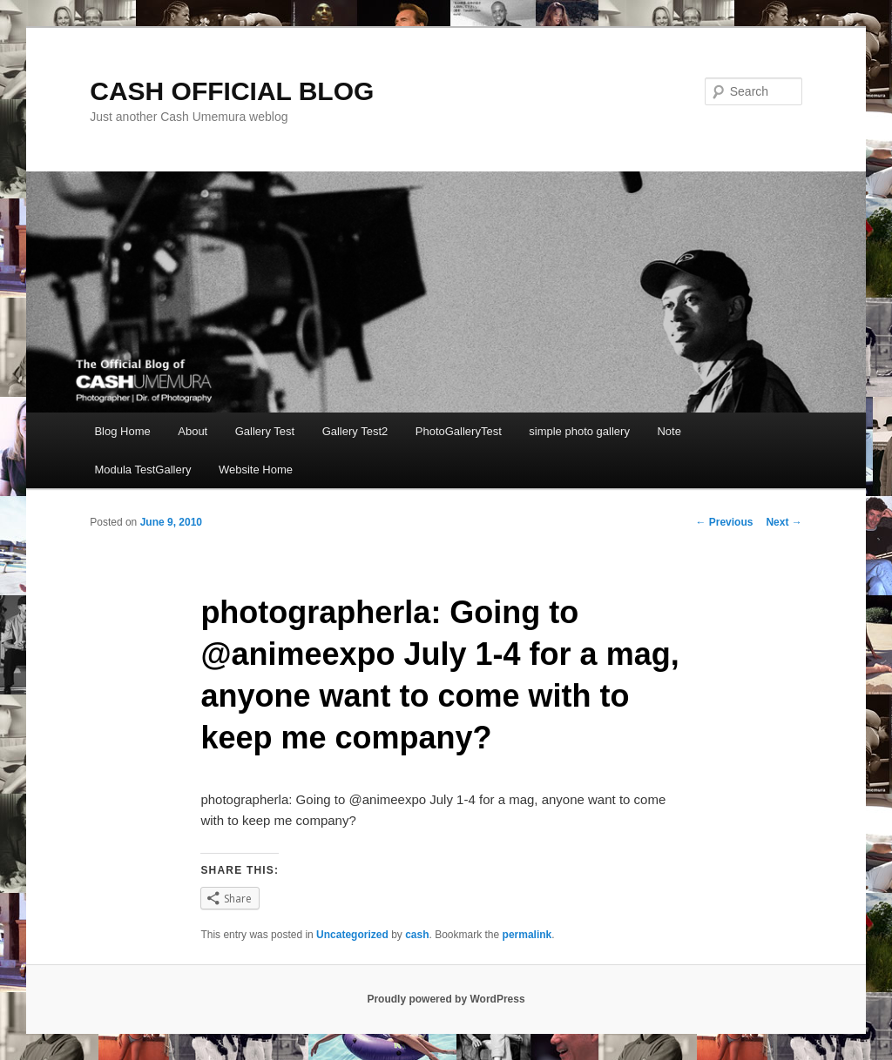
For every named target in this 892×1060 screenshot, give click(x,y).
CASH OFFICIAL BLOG (232, 91)
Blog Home (122, 431)
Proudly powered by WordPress (445, 999)
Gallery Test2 (355, 431)
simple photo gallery (579, 431)
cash (417, 935)
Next (783, 522)
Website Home (256, 469)
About (192, 431)
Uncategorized (352, 935)
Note (668, 431)
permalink (527, 935)
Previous (724, 522)
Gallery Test (264, 431)
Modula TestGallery (142, 469)
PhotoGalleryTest (459, 431)
